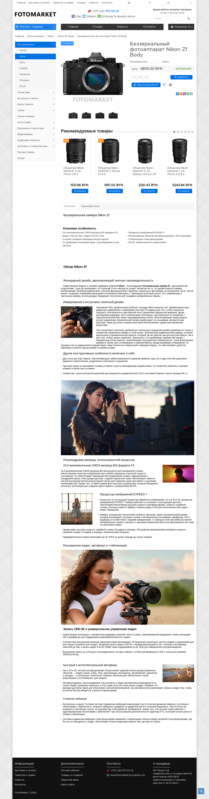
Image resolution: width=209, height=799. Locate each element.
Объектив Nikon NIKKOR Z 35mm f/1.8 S (109, 171)
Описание (69, 206)
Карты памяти (25, 104)
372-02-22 (105, 11)
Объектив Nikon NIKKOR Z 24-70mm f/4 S (73, 171)
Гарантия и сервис (63, 3)
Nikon (51, 36)
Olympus (24, 80)
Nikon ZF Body (66, 36)
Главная (20, 3)
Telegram (91, 16)
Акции (21, 158)
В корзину (181, 77)
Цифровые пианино (28, 140)
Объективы (23, 92)
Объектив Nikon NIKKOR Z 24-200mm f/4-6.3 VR (144, 171)
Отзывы (81, 3)
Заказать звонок (125, 16)
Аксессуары (24, 122)
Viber (78, 16)
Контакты (107, 3)
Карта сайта (67, 785)
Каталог (35, 26)
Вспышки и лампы (27, 98)
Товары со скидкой (72, 775)
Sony (22, 62)
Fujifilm (24, 68)
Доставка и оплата (39, 3)
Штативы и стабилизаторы (32, 146)
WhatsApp (107, 16)
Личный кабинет (70, 770)
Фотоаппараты (35, 36)
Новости (94, 3)
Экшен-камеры (25, 116)
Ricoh (23, 86)
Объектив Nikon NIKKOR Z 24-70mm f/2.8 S (177, 171)
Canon (23, 50)
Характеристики (90, 206)
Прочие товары (26, 152)
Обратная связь (70, 780)
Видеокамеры (25, 134)
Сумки (20, 110)
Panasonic (25, 74)
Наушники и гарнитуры (30, 128)
